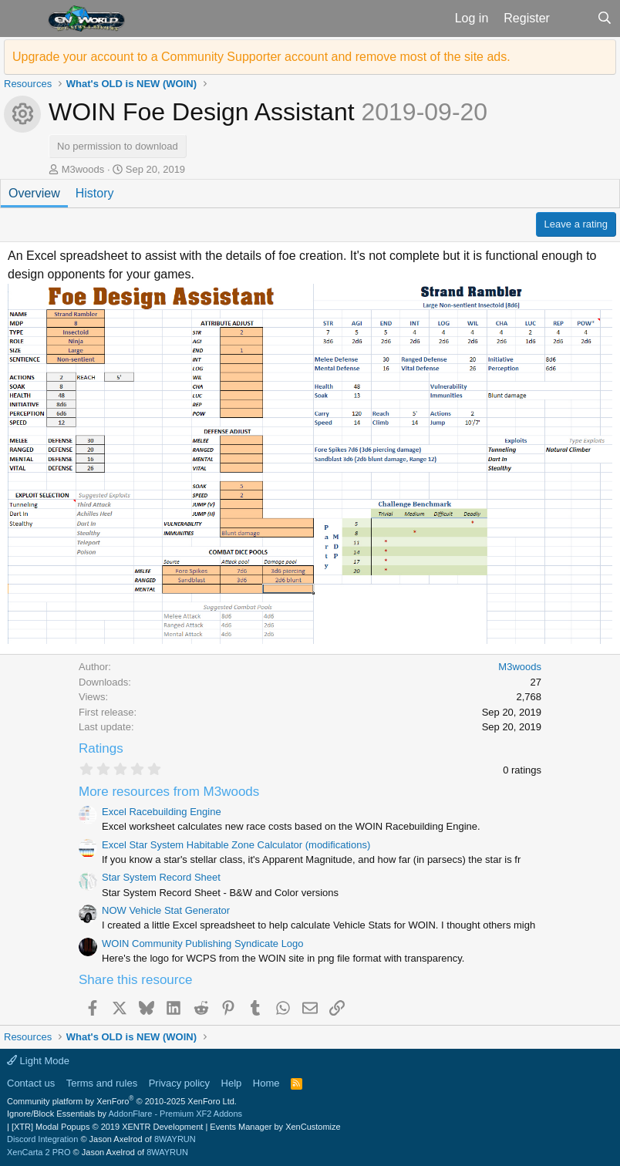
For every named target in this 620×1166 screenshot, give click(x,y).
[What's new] (573, 18)
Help (231, 1083)
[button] (22, 18)
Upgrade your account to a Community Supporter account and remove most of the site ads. (261, 56)
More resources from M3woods (169, 791)
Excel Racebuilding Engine (161, 811)
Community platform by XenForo (122, 1101)
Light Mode (38, 1061)
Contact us (31, 1083)
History (95, 193)
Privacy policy (179, 1083)
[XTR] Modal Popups (107, 1126)
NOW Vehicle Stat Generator (166, 910)
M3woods (83, 169)
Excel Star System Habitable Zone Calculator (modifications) (236, 845)
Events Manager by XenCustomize (275, 1126)
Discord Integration (42, 1139)
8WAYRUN (175, 1139)
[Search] (604, 18)
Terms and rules (101, 1083)
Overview (34, 193)
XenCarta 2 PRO (39, 1152)
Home (266, 1083)
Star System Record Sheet (161, 877)
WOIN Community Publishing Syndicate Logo (203, 943)
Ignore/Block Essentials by (124, 1113)
